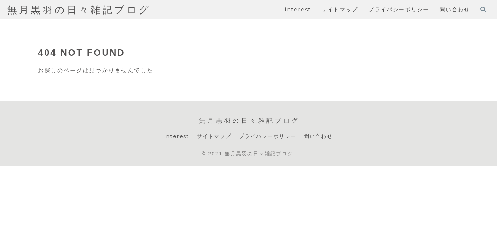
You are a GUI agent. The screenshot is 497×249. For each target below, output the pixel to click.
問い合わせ (321, 136)
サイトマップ (212, 136)
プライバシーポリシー (268, 136)
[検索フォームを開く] (483, 9)
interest (173, 136)
